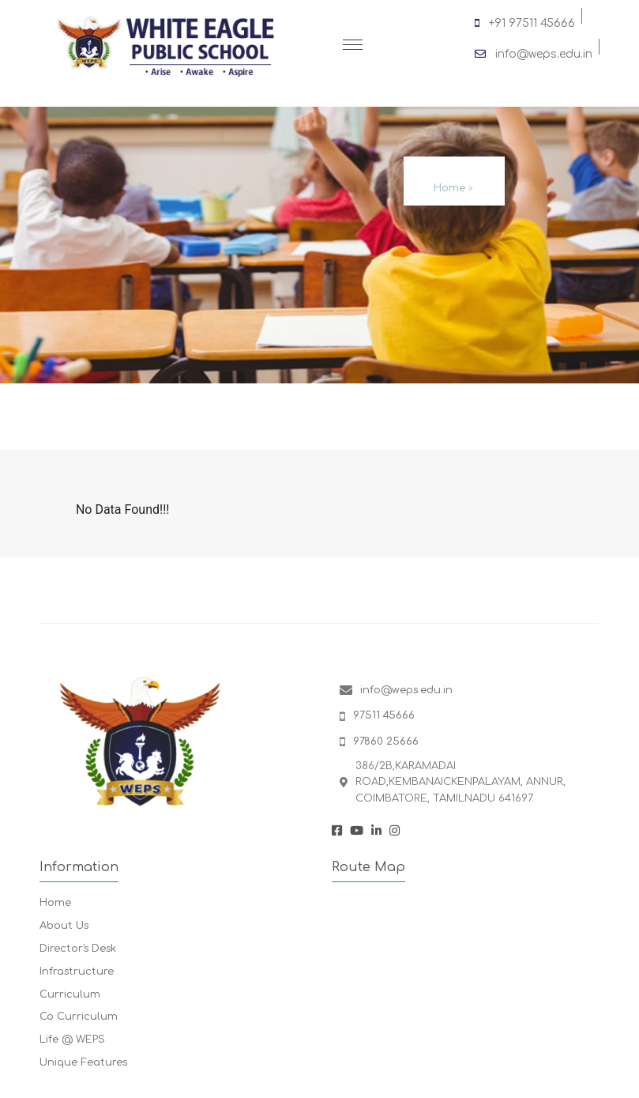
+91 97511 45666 (525, 20)
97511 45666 (384, 715)
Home (449, 188)
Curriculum (69, 994)
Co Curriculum (78, 1016)
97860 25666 (386, 741)
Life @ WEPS (72, 1039)
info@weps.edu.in (533, 51)
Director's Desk (77, 948)
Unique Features (83, 1062)
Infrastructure (76, 971)
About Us (63, 925)
